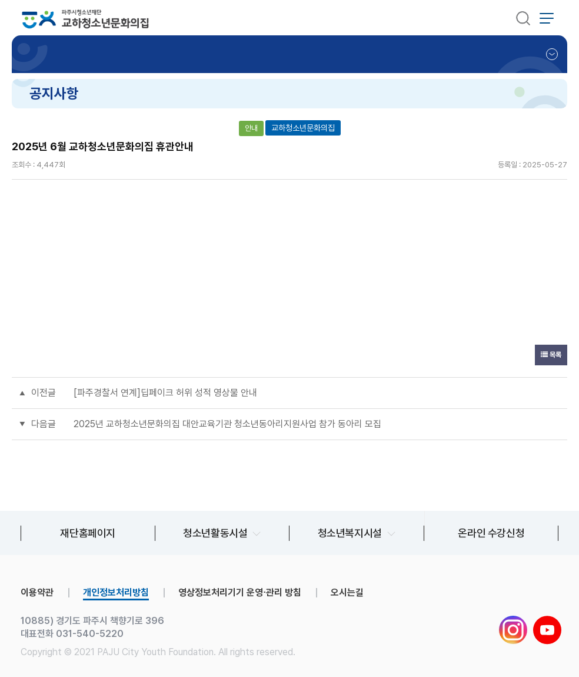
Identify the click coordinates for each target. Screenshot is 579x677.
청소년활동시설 (215, 533)
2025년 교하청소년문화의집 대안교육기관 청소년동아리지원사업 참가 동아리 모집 (227, 424)
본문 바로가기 (0, 0)
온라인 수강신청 (491, 533)
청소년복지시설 (350, 533)
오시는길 (347, 592)
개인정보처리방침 (116, 592)
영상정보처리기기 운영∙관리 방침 (239, 592)
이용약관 (37, 592)
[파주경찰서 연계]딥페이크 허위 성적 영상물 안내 (165, 392)
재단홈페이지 (87, 533)
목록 (551, 355)
